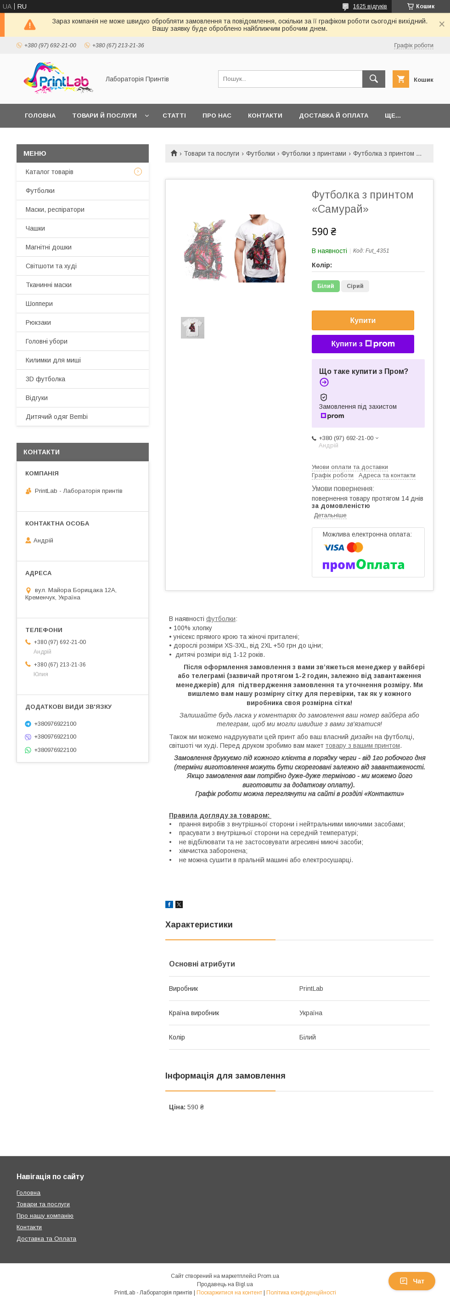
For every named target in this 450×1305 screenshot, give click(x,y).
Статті (174, 115)
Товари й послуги (104, 115)
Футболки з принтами (313, 153)
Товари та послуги (211, 153)
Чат (411, 1281)
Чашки (35, 228)
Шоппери (39, 303)
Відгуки (37, 397)
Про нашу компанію (45, 1215)
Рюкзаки (38, 322)
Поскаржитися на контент (229, 1292)
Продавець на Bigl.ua (225, 1284)
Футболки (260, 153)
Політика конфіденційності (301, 1292)
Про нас (216, 115)
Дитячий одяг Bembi (57, 416)
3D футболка (45, 379)
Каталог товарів (49, 171)
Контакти (265, 115)
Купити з (362, 344)
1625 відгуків (370, 6)
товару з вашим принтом (363, 745)
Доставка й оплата (333, 115)
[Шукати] (373, 79)
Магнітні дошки (49, 247)
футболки (221, 618)
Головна (40, 115)
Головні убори (47, 341)
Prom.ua (268, 1276)
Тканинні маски (49, 284)
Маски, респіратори (55, 209)
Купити (363, 320)
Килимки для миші (53, 360)
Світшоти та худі (51, 266)
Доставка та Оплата (46, 1238)
